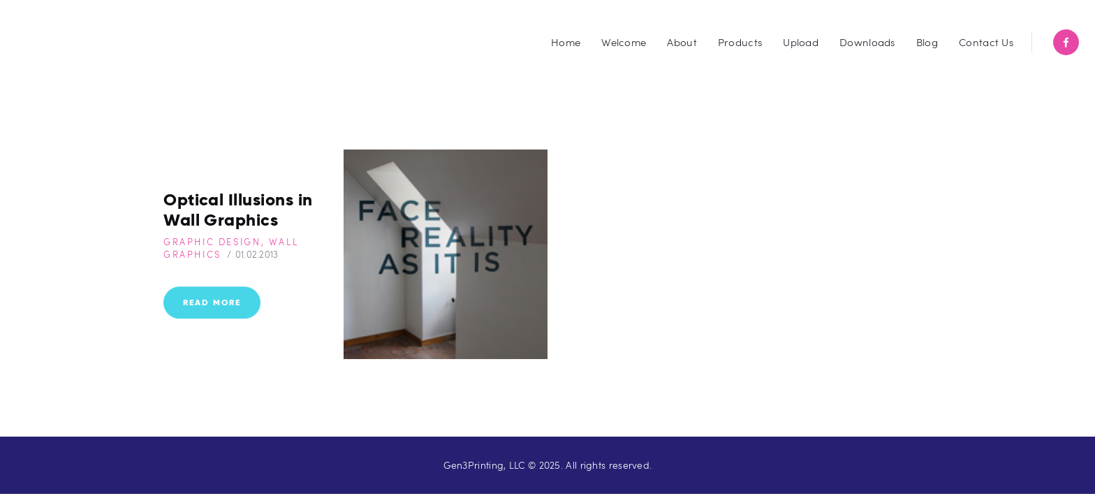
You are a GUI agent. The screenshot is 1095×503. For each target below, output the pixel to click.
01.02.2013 (257, 254)
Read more (212, 303)
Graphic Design (211, 241)
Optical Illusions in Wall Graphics (238, 209)
